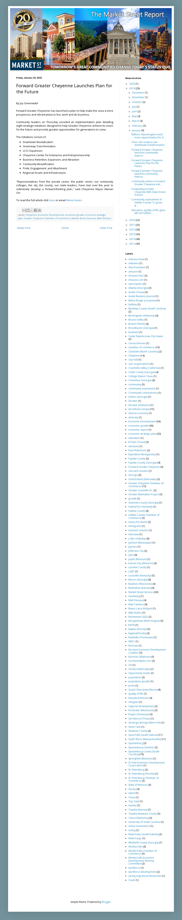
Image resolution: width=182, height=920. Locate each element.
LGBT (131, 571)
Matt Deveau (135, 600)
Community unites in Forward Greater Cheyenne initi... (148, 183)
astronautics (135, 284)
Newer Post (23, 228)
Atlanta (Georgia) (138, 288)
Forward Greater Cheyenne (144, 467)
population (134, 677)
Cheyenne (31, 214)
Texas (131, 797)
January (136, 130)
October (137, 102)
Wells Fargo (135, 838)
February (137, 125)
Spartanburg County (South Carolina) (143, 753)
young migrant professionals (144, 876)
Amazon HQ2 (136, 275)
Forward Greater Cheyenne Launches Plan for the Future (147, 163)
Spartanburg (135, 743)
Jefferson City (136, 551)
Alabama (133, 263)
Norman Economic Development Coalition (147, 651)
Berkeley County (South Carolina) (147, 308)
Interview (133, 534)
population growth (139, 681)
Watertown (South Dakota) (143, 834)
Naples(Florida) (137, 633)
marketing (134, 596)
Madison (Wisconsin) (140, 584)
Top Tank (133, 801)
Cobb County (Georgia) (141, 372)
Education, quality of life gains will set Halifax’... (148, 211)
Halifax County (136, 511)
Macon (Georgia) (137, 579)
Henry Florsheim (137, 522)
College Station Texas (140, 376)
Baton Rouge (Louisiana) (142, 300)
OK (130, 665)
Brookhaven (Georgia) (141, 328)
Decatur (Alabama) (139, 405)
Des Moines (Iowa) (138, 409)
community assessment (141, 388)
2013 (132, 243)
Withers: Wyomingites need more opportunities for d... (148, 136)
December (138, 92)
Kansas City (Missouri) (140, 563)
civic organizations (139, 364)
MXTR (131, 625)
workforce (134, 868)
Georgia (133, 475)
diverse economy (138, 413)
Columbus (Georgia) (139, 380)
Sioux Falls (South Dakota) (143, 735)
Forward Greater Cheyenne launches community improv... (147, 152)
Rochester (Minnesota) (141, 710)
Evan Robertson (137, 450)
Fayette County (136, 458)
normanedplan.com (139, 660)
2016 (132, 229)
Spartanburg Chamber (141, 747)
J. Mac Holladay (137, 538)
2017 (132, 225)
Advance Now (136, 259)
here (52, 200)
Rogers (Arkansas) (138, 714)
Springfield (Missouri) (140, 758)
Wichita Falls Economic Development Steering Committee (141, 860)
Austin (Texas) (136, 292)
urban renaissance (139, 826)
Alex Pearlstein (136, 267)
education (134, 438)
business (133, 332)
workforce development (142, 872)
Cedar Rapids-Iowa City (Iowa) (145, 336)
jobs (130, 555)
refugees (133, 702)
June (135, 111)
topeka (132, 805)
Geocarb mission (138, 471)
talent (131, 793)
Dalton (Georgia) (137, 396)
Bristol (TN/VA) (136, 324)
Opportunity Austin (139, 673)
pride (131, 685)
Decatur (133, 401)
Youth (131, 880)
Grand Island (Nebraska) (142, 479)
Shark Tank (134, 727)
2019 (132, 88)
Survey (132, 789)
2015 (132, 234)
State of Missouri (137, 784)
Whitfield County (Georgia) (143, 842)
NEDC (131, 641)
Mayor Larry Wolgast (140, 608)
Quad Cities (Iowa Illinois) (142, 689)
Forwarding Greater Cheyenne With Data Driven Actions (148, 192)
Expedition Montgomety (142, 454)
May (134, 116)
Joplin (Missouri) (137, 559)
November (138, 97)
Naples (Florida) (137, 629)
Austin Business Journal (141, 296)
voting (131, 830)
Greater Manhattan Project (143, 494)
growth (132, 498)
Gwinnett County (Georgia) (143, 502)
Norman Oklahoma (139, 656)
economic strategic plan (142, 433)
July (134, 106)
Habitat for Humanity (140, 506)
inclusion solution (138, 530)
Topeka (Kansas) (137, 809)
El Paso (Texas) (136, 442)
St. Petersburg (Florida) (141, 773)
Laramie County (137, 567)
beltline (132, 304)
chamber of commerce (141, 347)
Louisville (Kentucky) (139, 575)
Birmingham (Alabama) (141, 315)
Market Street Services (83, 218)
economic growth (74, 214)
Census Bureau (137, 343)
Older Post (106, 228)
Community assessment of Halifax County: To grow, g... (146, 202)
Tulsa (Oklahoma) (138, 818)
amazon (133, 271)
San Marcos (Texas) (139, 718)
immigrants (134, 526)
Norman (133, 645)
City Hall (133, 359)
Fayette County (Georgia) (142, 462)
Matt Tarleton (104, 218)
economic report (138, 429)
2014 (132, 239)
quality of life (135, 693)
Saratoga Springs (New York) (144, 722)
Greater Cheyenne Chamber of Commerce (47, 218)
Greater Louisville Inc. (140, 490)
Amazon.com (136, 280)
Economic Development (51, 214)
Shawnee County (137, 731)
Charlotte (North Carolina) (143, 351)
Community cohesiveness (143, 392)
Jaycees (132, 546)
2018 (132, 220)
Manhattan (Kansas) (139, 588)
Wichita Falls (135, 846)
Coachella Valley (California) (144, 368)
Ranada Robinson (138, 698)
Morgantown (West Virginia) (144, 620)
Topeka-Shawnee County (142, 813)
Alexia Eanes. (74, 200)
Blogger (106, 902)
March (136, 121)
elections (133, 446)
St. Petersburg (136, 769)
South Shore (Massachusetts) (144, 739)
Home (65, 228)
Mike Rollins (135, 612)
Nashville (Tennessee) (140, 637)
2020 (132, 83)
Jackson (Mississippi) (140, 542)
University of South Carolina (144, 822)
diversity (133, 417)
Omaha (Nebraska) (139, 669)
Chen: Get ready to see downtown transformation (148, 143)
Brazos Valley (136, 319)
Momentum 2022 (138, 616)
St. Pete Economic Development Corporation (146, 764)
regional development (141, 706)
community (134, 384)
